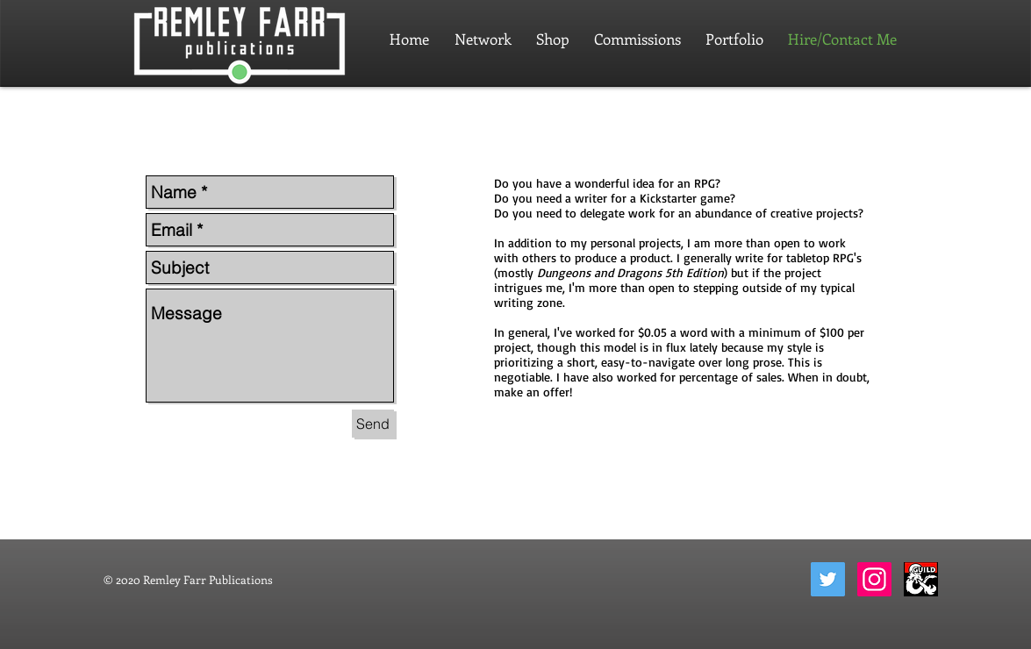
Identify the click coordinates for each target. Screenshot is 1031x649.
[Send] (373, 424)
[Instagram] (874, 579)
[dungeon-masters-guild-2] (921, 579)
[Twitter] (828, 579)
